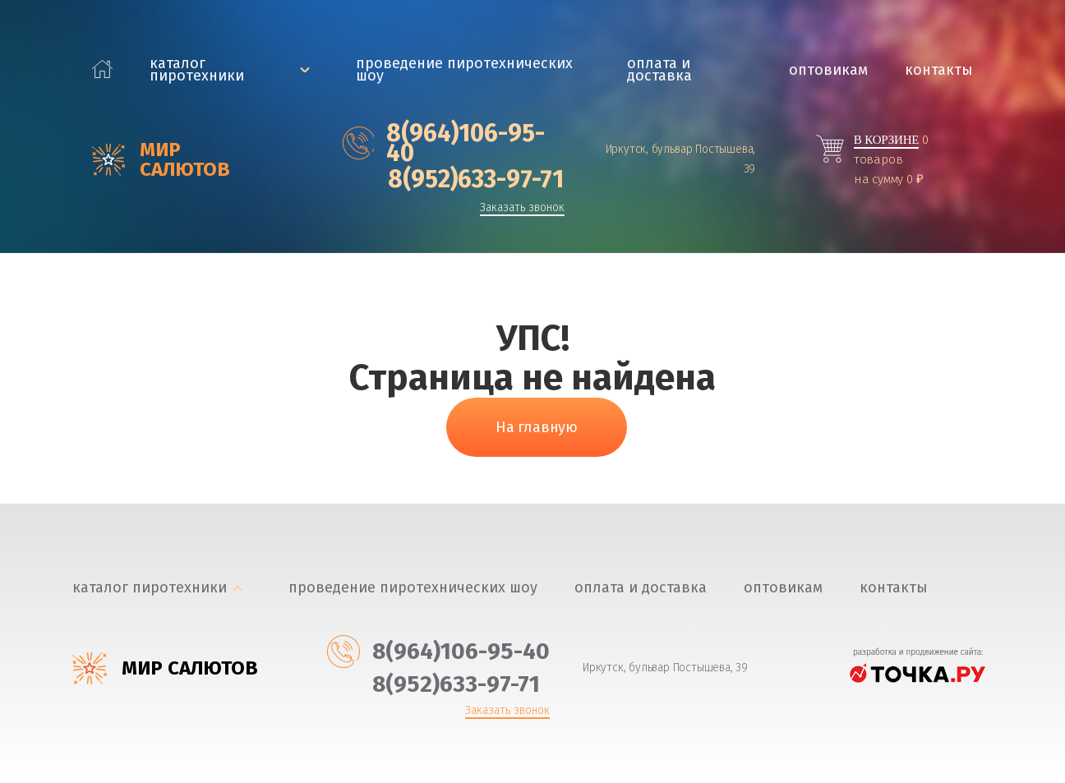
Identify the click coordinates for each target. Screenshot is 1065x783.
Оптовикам (828, 70)
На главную (537, 427)
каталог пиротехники (197, 70)
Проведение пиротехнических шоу (464, 70)
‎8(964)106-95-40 (444, 143)
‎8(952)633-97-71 (453, 179)
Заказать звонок (522, 208)
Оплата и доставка (659, 70)
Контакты (939, 70)
